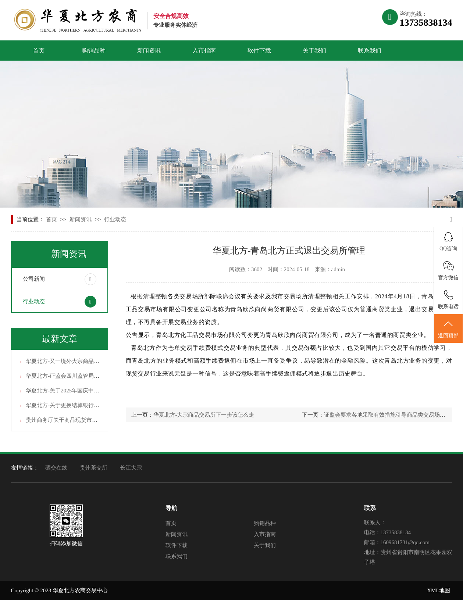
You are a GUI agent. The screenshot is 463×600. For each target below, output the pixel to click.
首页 (38, 50)
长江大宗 (131, 468)
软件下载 (259, 50)
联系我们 (369, 50)
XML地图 (438, 590)
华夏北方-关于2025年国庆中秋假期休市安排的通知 (87, 391)
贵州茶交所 (93, 468)
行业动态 (115, 219)
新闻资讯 (149, 50)
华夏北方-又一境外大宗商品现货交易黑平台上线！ (87, 361)
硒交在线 (56, 468)
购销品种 (94, 50)
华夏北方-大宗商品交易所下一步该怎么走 (203, 415)
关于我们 (314, 50)
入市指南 (204, 50)
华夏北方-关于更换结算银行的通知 (68, 405)
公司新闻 (34, 279)
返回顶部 (448, 328)
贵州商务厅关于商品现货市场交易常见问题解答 (84, 420)
